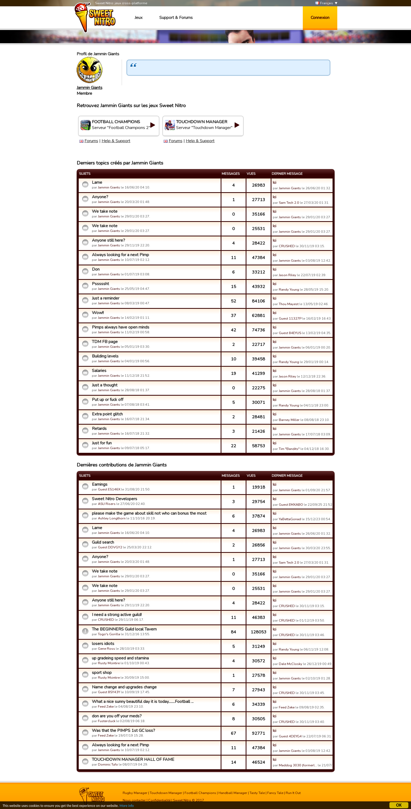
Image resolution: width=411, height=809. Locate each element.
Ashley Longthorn (112, 518)
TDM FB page (105, 342)
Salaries (99, 371)
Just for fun (102, 443)
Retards (99, 428)
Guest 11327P (290, 318)
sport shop (102, 672)
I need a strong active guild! (117, 615)
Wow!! (98, 313)
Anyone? (100, 197)
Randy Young (289, 289)
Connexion (320, 18)
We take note (104, 211)
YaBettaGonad (290, 519)
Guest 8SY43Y (109, 692)
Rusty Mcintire (109, 663)
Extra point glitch (107, 414)
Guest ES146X (109, 489)
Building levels (105, 356)
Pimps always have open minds (120, 327)
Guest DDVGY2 (110, 547)
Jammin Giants (89, 88)
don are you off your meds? (117, 716)
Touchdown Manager (166, 793)
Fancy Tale (275, 793)
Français (324, 3)
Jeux (138, 18)
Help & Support (116, 141)
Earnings (99, 484)
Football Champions (200, 793)
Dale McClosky (290, 664)
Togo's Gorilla (109, 634)
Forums (91, 141)
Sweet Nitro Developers (114, 499)
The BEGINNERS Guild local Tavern (124, 629)
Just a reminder (105, 298)
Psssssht (100, 284)
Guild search (103, 542)
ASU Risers (107, 504)
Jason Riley (287, 275)
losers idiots (103, 644)
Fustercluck (106, 721)
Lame (97, 182)
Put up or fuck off (107, 399)
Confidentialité (159, 800)
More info (127, 806)
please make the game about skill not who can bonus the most (149, 513)
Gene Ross (106, 648)
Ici (274, 182)
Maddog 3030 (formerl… (298, 765)
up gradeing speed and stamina (120, 658)
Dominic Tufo (108, 764)
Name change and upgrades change (124, 687)
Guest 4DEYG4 (290, 736)
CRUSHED (287, 246)
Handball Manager (233, 793)
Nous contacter (134, 800)
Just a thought (104, 385)
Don (96, 269)
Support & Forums (176, 18)
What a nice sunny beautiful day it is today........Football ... (143, 701)
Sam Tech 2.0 (289, 202)
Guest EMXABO (291, 504)
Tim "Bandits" (289, 448)
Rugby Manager (135, 793)
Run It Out (293, 793)
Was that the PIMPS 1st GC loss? (123, 730)
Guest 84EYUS (290, 333)
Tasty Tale (257, 793)
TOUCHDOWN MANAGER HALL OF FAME (133, 759)
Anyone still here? (108, 240)
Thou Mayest (289, 304)
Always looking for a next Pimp (120, 255)
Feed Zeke (106, 706)
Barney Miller (289, 420)
